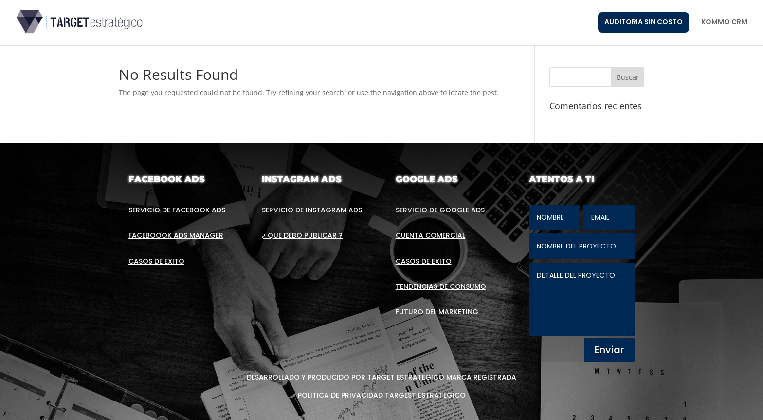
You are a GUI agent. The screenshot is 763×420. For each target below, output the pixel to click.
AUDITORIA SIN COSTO (643, 22)
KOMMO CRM (724, 23)
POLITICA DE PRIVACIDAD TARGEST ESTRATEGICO (382, 395)
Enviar (609, 350)
